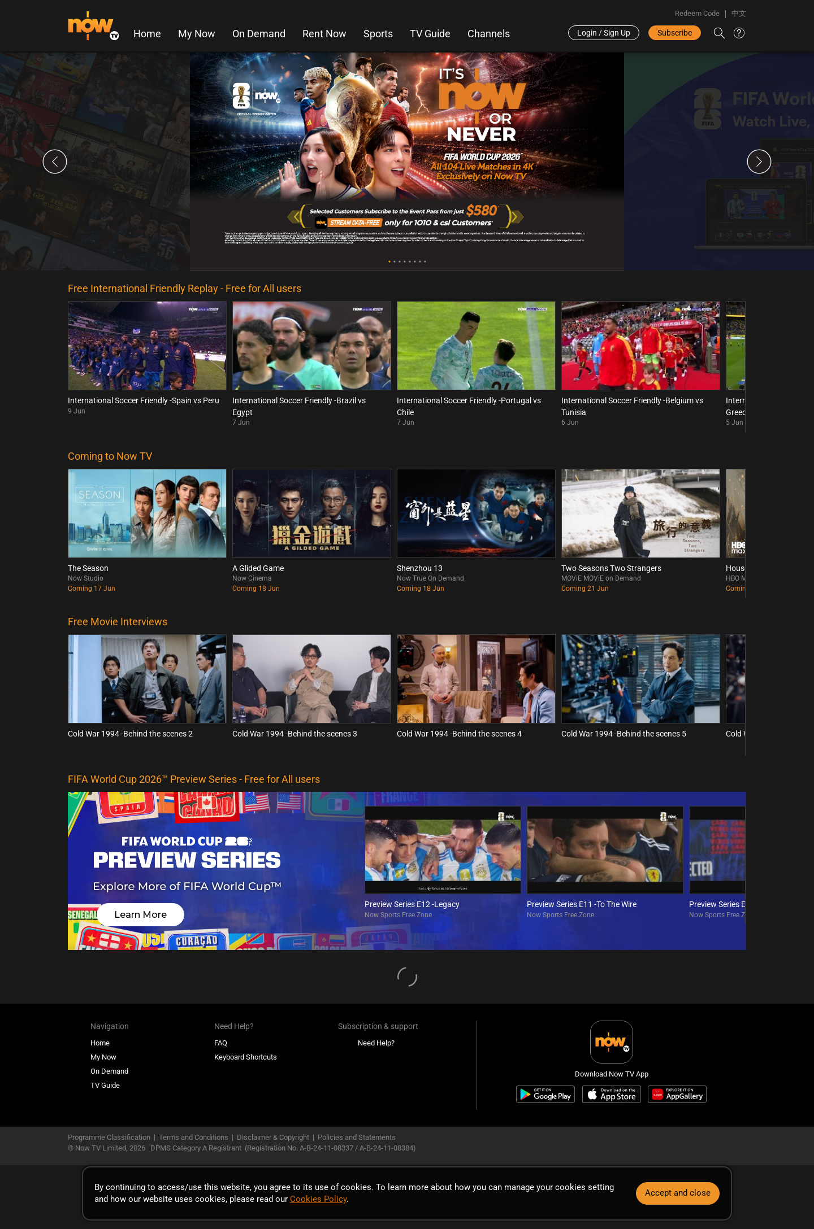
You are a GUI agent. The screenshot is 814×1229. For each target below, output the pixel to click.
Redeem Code (697, 13)
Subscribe (674, 32)
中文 (738, 13)
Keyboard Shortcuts (245, 1057)
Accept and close (678, 1193)
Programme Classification (109, 1137)
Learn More (140, 914)
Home (147, 34)
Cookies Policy (318, 1199)
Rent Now (324, 34)
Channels (488, 34)
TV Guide (430, 34)
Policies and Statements (357, 1137)
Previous (55, 161)
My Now (196, 34)
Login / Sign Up (603, 32)
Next (759, 161)
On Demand (258, 34)
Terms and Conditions (193, 1137)
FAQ (220, 1043)
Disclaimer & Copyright (273, 1137)
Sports (378, 34)
